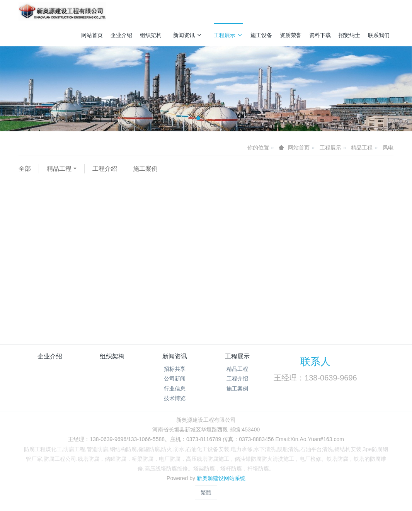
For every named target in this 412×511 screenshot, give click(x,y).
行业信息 (175, 388)
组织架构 (151, 35)
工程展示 (228, 35)
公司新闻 (175, 378)
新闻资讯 (187, 35)
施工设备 (261, 35)
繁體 (206, 492)
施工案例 (145, 168)
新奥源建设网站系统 (221, 478)
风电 (388, 147)
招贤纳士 (349, 35)
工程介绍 (104, 168)
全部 (25, 168)
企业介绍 (121, 35)
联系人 (315, 361)
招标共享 (175, 369)
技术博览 (175, 398)
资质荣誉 (290, 35)
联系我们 (379, 35)
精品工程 (362, 147)
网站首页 (92, 35)
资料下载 (320, 35)
